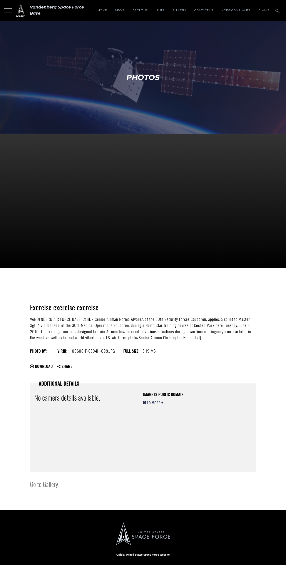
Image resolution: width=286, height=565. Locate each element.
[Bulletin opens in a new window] (179, 10)
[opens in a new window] (235, 10)
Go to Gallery (44, 484)
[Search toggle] (278, 10)
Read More (152, 402)
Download (41, 366)
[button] (7, 10)
